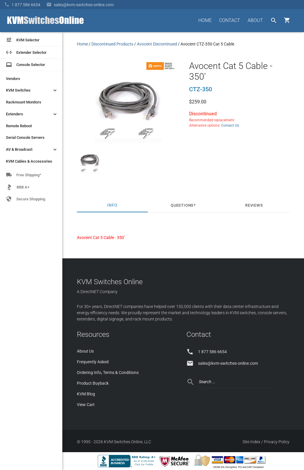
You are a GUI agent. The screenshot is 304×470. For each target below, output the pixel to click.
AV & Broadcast (32, 150)
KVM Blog (86, 394)
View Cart (86, 404)
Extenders (32, 114)
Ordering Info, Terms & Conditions (108, 372)
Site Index (251, 441)
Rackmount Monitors (23, 102)
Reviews (254, 205)
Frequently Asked (93, 361)
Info (112, 205)
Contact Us (230, 125)
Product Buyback (93, 383)
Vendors (13, 78)
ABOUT (255, 20)
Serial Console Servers (25, 137)
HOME (205, 20)
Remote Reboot (19, 126)
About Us (85, 351)
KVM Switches (32, 90)
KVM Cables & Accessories (29, 161)
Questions (182, 205)
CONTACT (229, 20)
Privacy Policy (276, 441)
